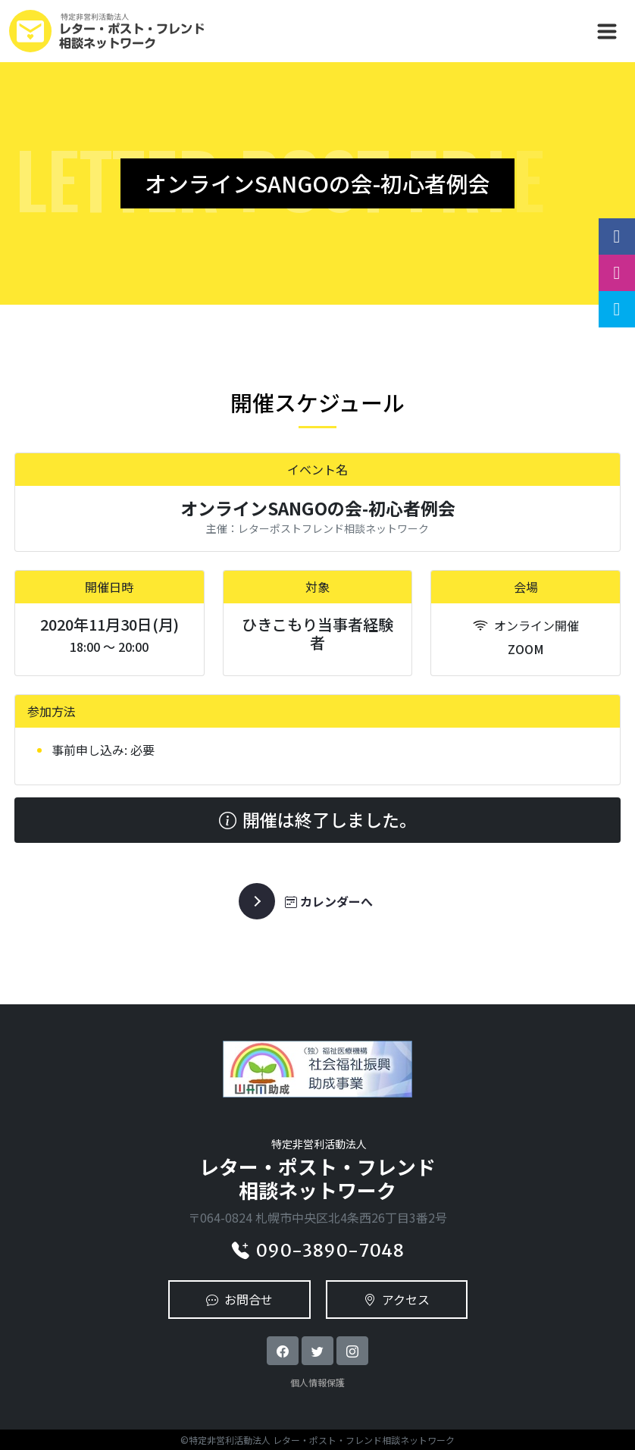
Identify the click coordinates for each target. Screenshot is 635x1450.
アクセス (397, 1299)
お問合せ (239, 1299)
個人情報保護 (317, 1382)
